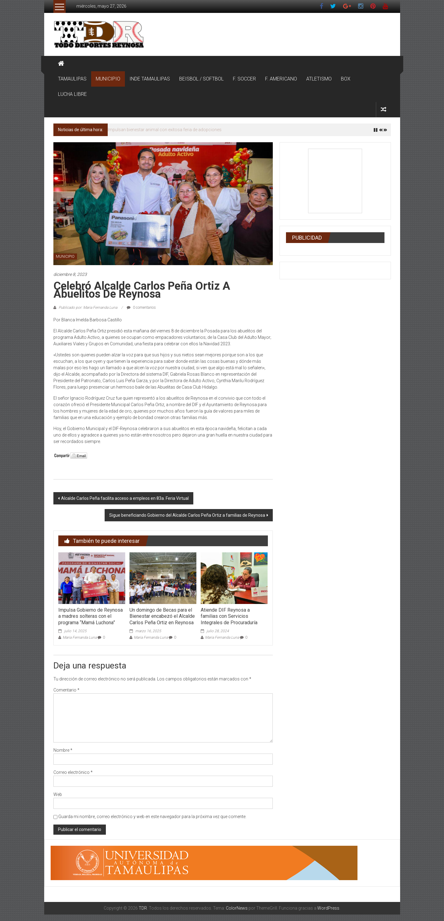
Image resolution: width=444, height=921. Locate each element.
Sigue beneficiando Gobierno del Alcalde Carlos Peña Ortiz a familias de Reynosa (187, 515)
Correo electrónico (73, 772)
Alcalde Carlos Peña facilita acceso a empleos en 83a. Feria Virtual (125, 498)
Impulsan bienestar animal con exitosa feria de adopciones (165, 129)
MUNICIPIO (108, 79)
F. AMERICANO (281, 79)
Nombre (62, 750)
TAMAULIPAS (72, 79)
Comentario (66, 690)
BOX (345, 79)
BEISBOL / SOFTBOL (201, 79)
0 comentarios (141, 307)
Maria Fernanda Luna (80, 637)
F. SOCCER (244, 79)
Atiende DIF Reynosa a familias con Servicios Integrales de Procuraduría (229, 616)
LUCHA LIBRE (72, 94)
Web (57, 794)
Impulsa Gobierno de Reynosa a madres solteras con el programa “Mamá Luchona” (90, 616)
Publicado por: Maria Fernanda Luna (88, 307)
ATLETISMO (319, 79)
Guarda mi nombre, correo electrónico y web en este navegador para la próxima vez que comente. (152, 816)
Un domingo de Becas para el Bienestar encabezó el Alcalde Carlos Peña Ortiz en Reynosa (162, 616)
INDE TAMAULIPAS (149, 79)
